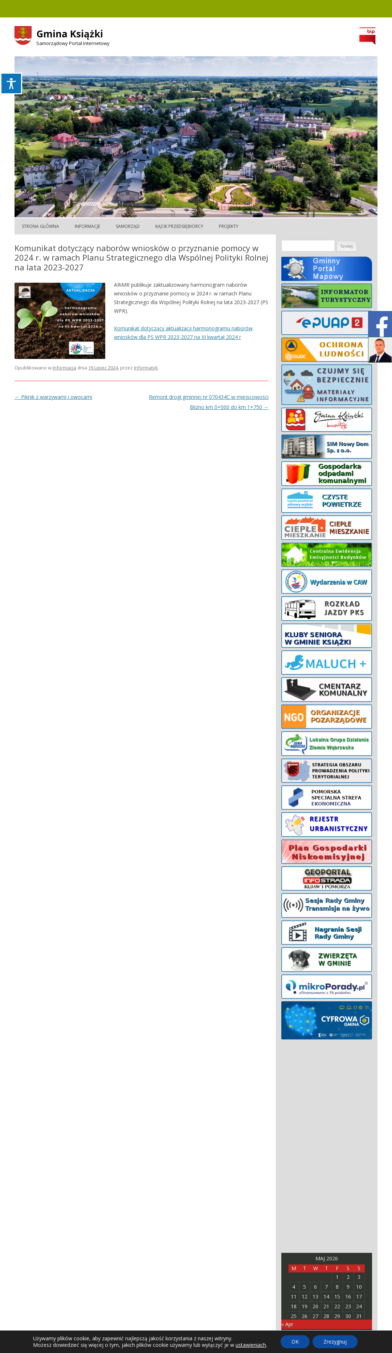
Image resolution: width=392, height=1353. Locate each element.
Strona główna (40, 226)
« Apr (287, 1324)
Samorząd (128, 226)
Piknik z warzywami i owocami (53, 396)
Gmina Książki (69, 33)
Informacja (64, 367)
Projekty (228, 226)
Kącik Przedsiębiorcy (179, 226)
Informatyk (146, 367)
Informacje (87, 226)
